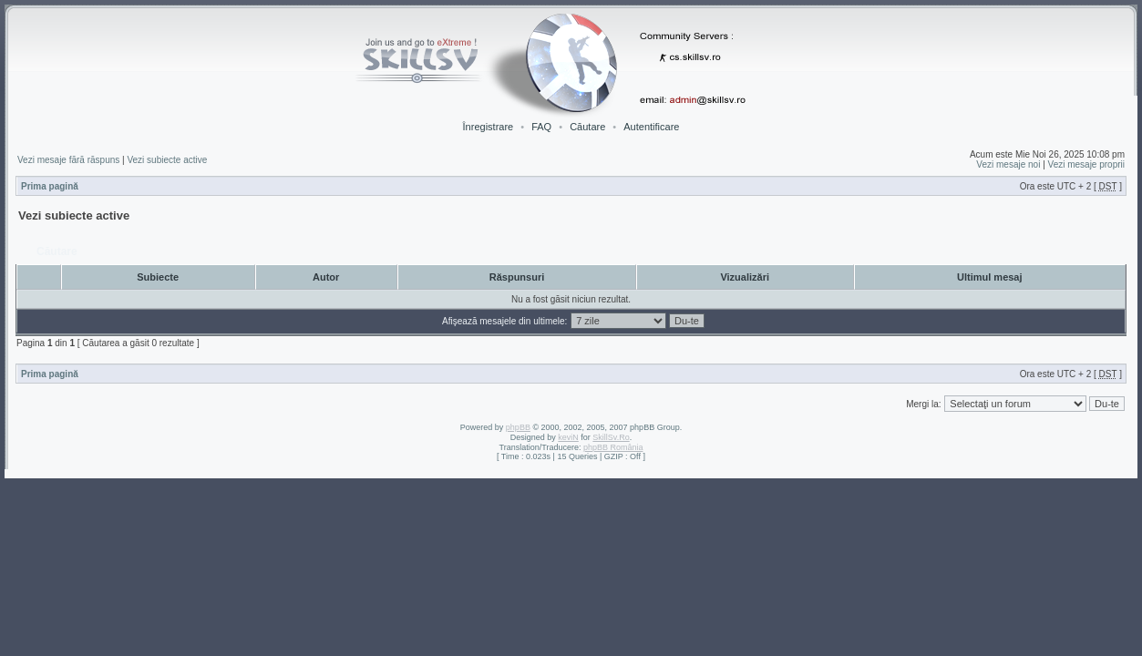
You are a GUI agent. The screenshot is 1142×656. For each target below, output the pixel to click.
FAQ (541, 126)
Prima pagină (49, 186)
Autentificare (651, 126)
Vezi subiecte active (167, 160)
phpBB (518, 427)
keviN (568, 437)
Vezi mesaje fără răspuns (68, 160)
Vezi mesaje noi (1008, 164)
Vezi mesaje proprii (1086, 164)
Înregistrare (488, 126)
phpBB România (613, 447)
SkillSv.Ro (610, 437)
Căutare (587, 126)
